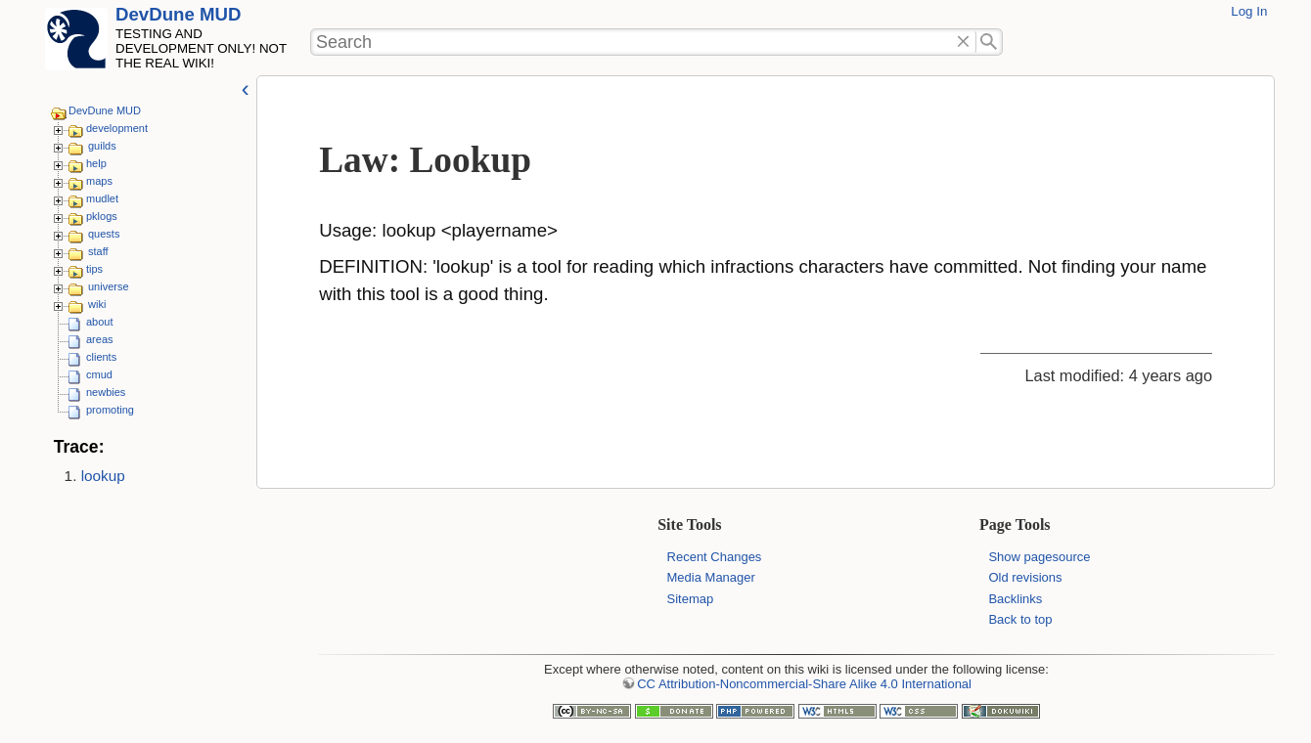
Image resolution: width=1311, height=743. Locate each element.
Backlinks (1015, 598)
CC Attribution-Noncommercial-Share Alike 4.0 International (804, 684)
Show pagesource (1039, 556)
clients (101, 357)
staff (98, 251)
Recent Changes (714, 556)
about (99, 322)
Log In (1249, 11)
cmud (99, 374)
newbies (105, 392)
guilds (102, 146)
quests (103, 234)
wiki (97, 304)
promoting (110, 409)
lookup (103, 475)
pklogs (101, 216)
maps (99, 181)
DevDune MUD (178, 14)
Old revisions (1025, 577)
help (96, 163)
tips (94, 269)
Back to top (1020, 619)
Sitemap (690, 598)
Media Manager (711, 577)
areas (99, 339)
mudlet (102, 198)
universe (108, 286)
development (117, 128)
